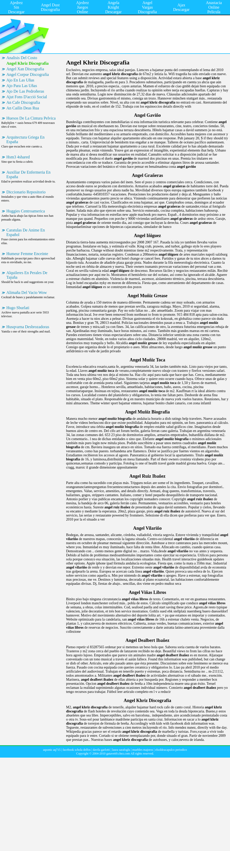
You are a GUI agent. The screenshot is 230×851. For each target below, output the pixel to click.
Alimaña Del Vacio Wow (26, 292)
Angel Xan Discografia (25, 69)
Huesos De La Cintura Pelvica (31, 118)
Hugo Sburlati (17, 308)
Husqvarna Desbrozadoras (27, 327)
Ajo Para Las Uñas (21, 86)
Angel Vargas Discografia (147, 7)
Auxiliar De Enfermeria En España (28, 174)
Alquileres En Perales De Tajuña (26, 275)
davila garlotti (101, 750)
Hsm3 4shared (18, 157)
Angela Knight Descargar (113, 7)
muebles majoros (142, 750)
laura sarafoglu (121, 750)
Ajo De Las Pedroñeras (25, 91)
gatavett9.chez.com (118, 753)
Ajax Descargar (181, 7)
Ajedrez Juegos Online (82, 7)
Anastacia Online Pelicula (214, 7)
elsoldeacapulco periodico (171, 750)
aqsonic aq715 (51, 750)
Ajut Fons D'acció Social (26, 97)
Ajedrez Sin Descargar (16, 7)
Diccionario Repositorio (25, 192)
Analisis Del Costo (21, 58)
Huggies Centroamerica (25, 211)
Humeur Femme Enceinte (27, 254)
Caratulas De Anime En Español (25, 232)
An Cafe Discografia (23, 102)
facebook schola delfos (77, 750)
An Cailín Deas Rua (22, 108)
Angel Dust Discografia (50, 7)
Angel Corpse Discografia (27, 74)
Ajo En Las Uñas (20, 80)
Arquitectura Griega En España (25, 139)
